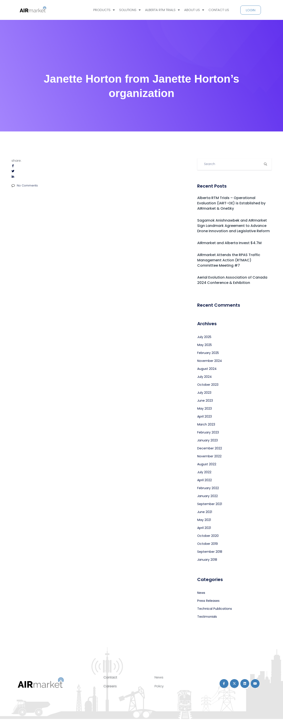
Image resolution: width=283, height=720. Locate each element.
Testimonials (207, 616)
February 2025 (208, 353)
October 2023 (207, 384)
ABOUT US (194, 10)
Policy (159, 686)
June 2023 (205, 400)
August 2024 (207, 369)
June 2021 (204, 512)
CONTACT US (218, 10)
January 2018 (207, 559)
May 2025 (204, 345)
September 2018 (209, 551)
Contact (110, 677)
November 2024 (209, 361)
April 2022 (204, 480)
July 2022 (204, 472)
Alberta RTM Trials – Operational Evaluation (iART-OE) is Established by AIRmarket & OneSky (231, 203)
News (201, 593)
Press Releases (208, 600)
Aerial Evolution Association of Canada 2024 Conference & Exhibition (232, 280)
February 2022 (208, 488)
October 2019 (207, 543)
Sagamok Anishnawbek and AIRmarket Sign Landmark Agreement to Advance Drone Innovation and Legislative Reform (233, 226)
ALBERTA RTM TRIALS (162, 10)
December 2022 (209, 448)
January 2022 (207, 496)
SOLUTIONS (130, 10)
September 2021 (209, 504)
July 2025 (204, 337)
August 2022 (206, 464)
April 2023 (204, 416)
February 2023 (208, 432)
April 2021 (204, 528)
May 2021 (204, 520)
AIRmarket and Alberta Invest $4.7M (229, 242)
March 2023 (206, 424)
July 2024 (204, 376)
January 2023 (207, 440)
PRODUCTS (104, 10)
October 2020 (208, 536)
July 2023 (204, 392)
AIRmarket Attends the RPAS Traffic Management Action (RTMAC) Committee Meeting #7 (228, 260)
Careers (110, 686)
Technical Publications (214, 608)
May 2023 (204, 408)
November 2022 (209, 456)
